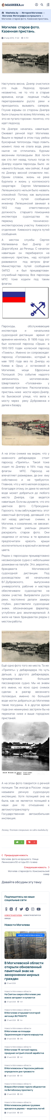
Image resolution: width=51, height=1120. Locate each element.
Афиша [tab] (7, 918)
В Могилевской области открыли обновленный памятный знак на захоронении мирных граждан (24, 971)
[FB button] (16, 909)
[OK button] (6, 909)
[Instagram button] (32, 909)
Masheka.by (12, 12)
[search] (43, 4)
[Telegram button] (27, 909)
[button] (48, 5)
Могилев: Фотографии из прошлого (21, 15)
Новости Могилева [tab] (13, 915)
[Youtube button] (38, 909)
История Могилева (32, 12)
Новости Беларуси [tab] (32, 915)
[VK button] (11, 909)
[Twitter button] (21, 909)
